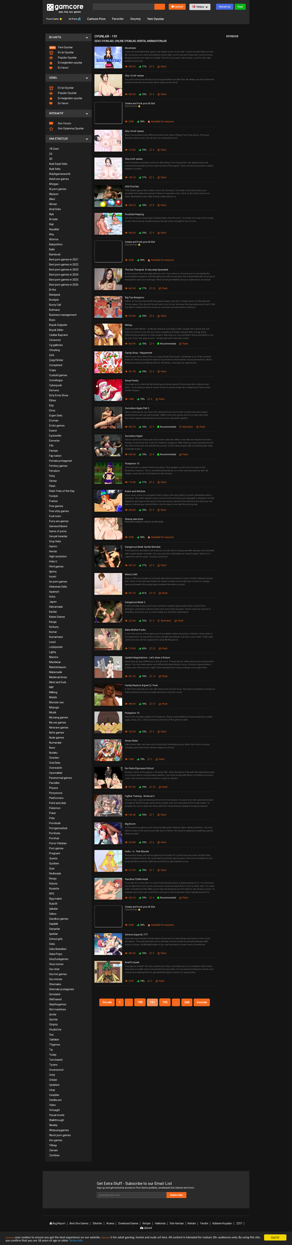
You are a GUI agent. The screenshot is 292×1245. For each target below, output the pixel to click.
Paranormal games (60, 777)
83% (142, 648)
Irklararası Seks (58, 586)
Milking (53, 692)
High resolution (58, 556)
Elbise (52, 400)
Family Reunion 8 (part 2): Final (141, 685)
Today (52, 1054)
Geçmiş (142, 19)
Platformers (56, 797)
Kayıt (240, 6)
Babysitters (56, 244)
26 (152, 288)
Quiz (52, 868)
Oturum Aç (225, 6)
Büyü (52, 319)
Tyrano (53, 1064)
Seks (52, 943)
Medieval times (58, 677)
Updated (54, 1084)
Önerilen (54, 757)
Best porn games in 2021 (63, 259)
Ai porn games (57, 188)
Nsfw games (56, 732)
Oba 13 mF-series (134, 75)
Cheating (54, 349)
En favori (58, 67)
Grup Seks (55, 541)
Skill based (55, 999)
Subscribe (181, 1194)
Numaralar (55, 742)
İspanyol (54, 591)
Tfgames (54, 1044)
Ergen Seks (55, 415)
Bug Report (58, 1223)
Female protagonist (60, 460)
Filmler (53, 480)
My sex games (57, 722)
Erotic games (57, 425)
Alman (53, 203)
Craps (52, 370)
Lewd (52, 641)
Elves (52, 410)
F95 (51, 445)
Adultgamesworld (59, 173)
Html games (56, 566)
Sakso (52, 913)
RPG (51, 893)
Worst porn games (60, 1135)
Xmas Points (131, 380)
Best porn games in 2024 (63, 274)
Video (52, 1104)
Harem (53, 546)
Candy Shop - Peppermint (138, 352)
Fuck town (55, 515)
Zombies (54, 1155)
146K (129, 399)
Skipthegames (57, 1004)
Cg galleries (56, 344)
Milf (51, 687)
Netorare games (58, 727)
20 (152, 787)
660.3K (130, 288)
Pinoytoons (55, 792)
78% (142, 94)
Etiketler (98, 1223)
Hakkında (160, 1223)
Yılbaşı (53, 1145)
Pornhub (54, 838)
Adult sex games (59, 178)
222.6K (130, 620)
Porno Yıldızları (58, 843)
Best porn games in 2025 (63, 279)
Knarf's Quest (132, 962)
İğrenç (53, 571)
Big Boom (130, 823)
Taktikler (54, 1039)
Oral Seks (54, 762)
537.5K (130, 787)
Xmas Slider (131, 740)
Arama (111, 1223)
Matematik (55, 671)
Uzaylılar (54, 1094)
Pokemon (55, 807)
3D (50, 158)
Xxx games (55, 1140)
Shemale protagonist (61, 989)
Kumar (53, 631)
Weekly (53, 1124)
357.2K (130, 676)
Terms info (82, 1241)
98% (141, 121)
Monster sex (56, 702)
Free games (56, 505)
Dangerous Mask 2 (135, 602)
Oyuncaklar (55, 772)
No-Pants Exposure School (139, 768)
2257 (239, 1223)
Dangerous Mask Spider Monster (143, 546)
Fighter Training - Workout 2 (140, 795)
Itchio (52, 596)
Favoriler (124, 19)
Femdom (54, 470)
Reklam (191, 1223)
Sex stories (55, 979)
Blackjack (54, 294)
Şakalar (53, 908)
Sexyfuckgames (58, 958)
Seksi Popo (55, 953)
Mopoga (54, 707)
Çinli (51, 354)
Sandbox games (58, 918)
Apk (51, 214)
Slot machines (57, 1009)
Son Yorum (60, 123)
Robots (53, 883)
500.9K (130, 343)
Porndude (55, 822)
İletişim (147, 1223)
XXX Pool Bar (132, 186)
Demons (54, 390)
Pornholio (54, 833)
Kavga (52, 621)
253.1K (130, 565)
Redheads (55, 873)
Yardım (204, 1223)
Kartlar (53, 611)
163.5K (130, 731)
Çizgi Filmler (56, 359)
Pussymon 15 (132, 713)
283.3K (130, 953)
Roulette (54, 888)
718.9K (130, 648)
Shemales (55, 984)
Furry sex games (59, 521)
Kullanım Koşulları (222, 1223)
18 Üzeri (54, 148)
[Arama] (123, 7)
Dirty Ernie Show (58, 395)
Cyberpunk (55, 385)
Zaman (53, 1150)
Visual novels (56, 1114)
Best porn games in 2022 (63, 264)
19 (152, 593)
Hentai (53, 551)
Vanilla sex (55, 1099)
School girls (56, 938)
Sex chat (54, 968)
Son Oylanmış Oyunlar (66, 128)
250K (129, 121)
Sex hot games (58, 973)
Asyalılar (54, 229)
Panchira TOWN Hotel (136, 879)
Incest (52, 576)
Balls (52, 249)
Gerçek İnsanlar (58, 536)
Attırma (53, 239)
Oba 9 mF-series (133, 158)
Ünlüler (53, 1079)
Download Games (128, 1223)
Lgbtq (52, 651)
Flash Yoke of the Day (61, 490)
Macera (53, 656)
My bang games (58, 717)
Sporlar (53, 1019)
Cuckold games (58, 375)
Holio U (53, 561)
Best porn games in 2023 (63, 269)
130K (129, 759)
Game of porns (58, 531)
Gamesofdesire (58, 526)
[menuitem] (68, 47)
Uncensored (56, 1069)
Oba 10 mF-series (134, 131)
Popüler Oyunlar (63, 58)
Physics (53, 787)
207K (129, 981)
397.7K (130, 593)
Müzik (52, 712)
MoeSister (130, 47)
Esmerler (54, 440)
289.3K (130, 94)
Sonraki (203, 1002)
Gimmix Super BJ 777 (136, 934)
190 (139, 1002)
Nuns (52, 747)
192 (165, 1002)
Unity (52, 1074)
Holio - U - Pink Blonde (137, 851)
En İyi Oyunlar (61, 52)
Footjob (53, 495)
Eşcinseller (55, 435)
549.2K (130, 454)
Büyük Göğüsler (58, 324)
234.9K (130, 842)
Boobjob (54, 299)
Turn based (55, 1059)
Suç (51, 1034)
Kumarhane (56, 636)
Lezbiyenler (56, 646)
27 (152, 704)
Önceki (105, 1002)
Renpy (53, 878)
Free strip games (59, 510)
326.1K (130, 897)
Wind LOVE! (131, 574)
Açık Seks (55, 168)
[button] (199, 7)
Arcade (53, 219)
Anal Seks (55, 208)
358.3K (130, 233)
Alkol (52, 198)
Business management (63, 314)
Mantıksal (55, 661)
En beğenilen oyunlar (65, 62)
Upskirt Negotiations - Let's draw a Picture (147, 657)
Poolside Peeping (134, 214)
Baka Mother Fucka (135, 629)
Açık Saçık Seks (58, 163)
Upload (177, 6)
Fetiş (52, 475)
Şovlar (52, 1014)
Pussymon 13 (132, 463)
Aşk (51, 224)
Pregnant (54, 853)
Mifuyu (128, 325)
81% (142, 593)
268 (187, 1002)
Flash (52, 485)
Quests (53, 858)
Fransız (53, 500)
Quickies (54, 863)
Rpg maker (55, 898)
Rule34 (53, 903)
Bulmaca (54, 309)
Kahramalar (56, 606)
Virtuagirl (54, 1109)
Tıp (51, 1049)
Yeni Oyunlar (162, 19)
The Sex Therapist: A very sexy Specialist (146, 269)
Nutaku (53, 752)
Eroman (53, 420)
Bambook (55, 254)
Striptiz (53, 1024)
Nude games (56, 737)
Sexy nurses (56, 963)
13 (152, 676)
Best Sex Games (79, 1223)
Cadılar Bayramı (58, 334)
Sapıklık (53, 923)
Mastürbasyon (57, 666)
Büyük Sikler (56, 329)
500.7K (130, 426)
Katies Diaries (57, 616)
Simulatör (55, 994)
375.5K (130, 316)
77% (142, 66)
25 (152, 648)
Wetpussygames (59, 1129)
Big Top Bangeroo (134, 297)
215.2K (130, 870)
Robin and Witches (135, 491)
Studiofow (55, 1029)
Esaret (53, 430)
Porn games (56, 848)
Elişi (51, 405)
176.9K (130, 482)
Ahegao (53, 183)
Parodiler (54, 782)
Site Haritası (177, 1223)
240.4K (130, 814)
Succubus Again (134, 435)
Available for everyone (161, 121)
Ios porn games (58, 581)
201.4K (130, 371)
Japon (53, 601)
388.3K (130, 704)
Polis (52, 817)
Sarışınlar (54, 928)
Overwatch (55, 767)
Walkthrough (56, 1119)
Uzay (52, 1089)
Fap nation (55, 455)
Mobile (53, 697)
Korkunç (54, 626)
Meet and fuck (57, 682)
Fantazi (53, 450)
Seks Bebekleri (57, 948)
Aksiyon (53, 193)
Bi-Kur (52, 289)
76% (142, 620)
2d (50, 153)
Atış (51, 234)
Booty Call (55, 304)
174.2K (130, 149)
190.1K (130, 177)
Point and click (57, 802)
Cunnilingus (56, 380)
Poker (52, 812)
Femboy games (58, 465)
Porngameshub (58, 828)
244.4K (130, 510)
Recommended (167, 343)
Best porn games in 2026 (63, 284)
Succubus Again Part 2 (137, 408)
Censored (55, 339)
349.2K (130, 66)
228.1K (130, 205)
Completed (55, 364)
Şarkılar (53, 933)
